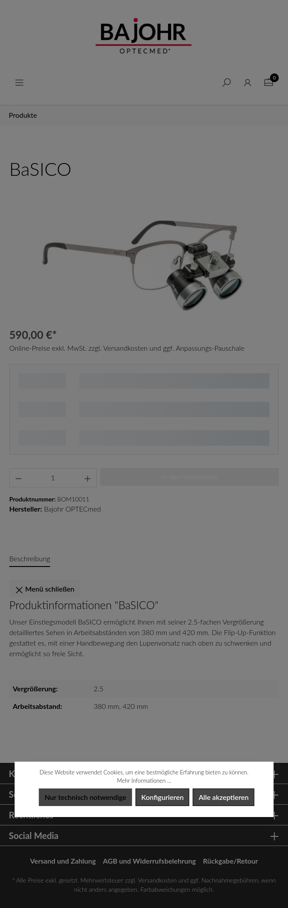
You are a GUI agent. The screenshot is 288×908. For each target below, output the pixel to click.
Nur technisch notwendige (85, 797)
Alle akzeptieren (224, 797)
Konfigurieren (162, 797)
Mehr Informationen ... (144, 780)
